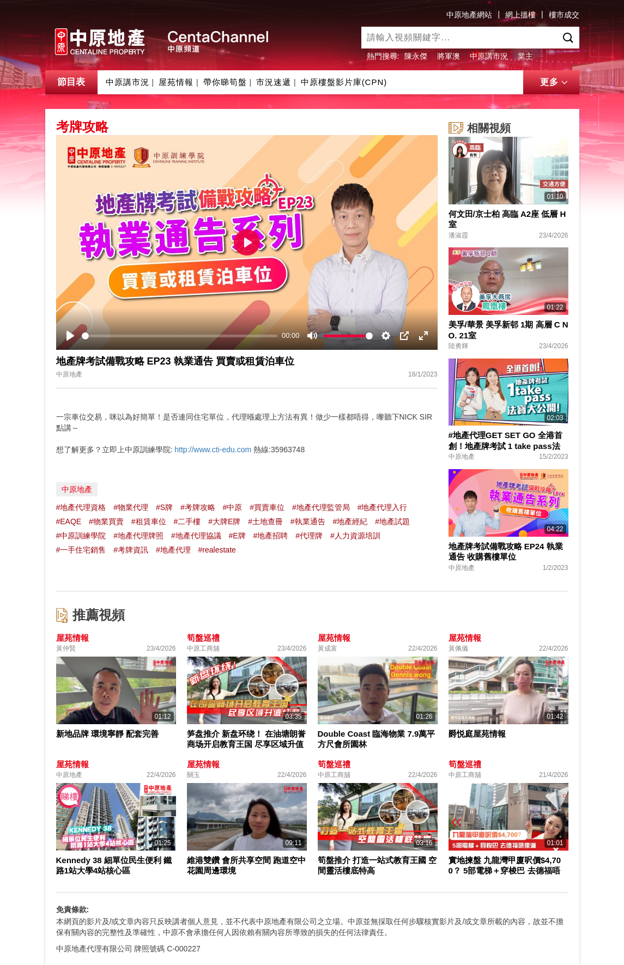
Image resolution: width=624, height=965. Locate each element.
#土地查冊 (265, 521)
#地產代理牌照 (138, 535)
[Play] (70, 335)
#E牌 (237, 535)
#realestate (217, 549)
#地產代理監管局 (321, 507)
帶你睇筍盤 (225, 82)
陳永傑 (415, 56)
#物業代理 (130, 507)
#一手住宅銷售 (81, 549)
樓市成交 (564, 14)
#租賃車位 (148, 521)
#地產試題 (392, 521)
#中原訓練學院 (81, 535)
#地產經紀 (350, 521)
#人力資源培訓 (355, 535)
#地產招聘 (270, 535)
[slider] (180, 336)
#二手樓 (187, 521)
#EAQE (69, 521)
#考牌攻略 (197, 507)
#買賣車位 (267, 507)
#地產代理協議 (196, 535)
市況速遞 (273, 82)
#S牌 (164, 507)
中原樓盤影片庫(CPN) (344, 82)
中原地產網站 (469, 14)
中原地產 (77, 489)
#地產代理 (173, 549)
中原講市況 (489, 56)
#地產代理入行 (383, 507)
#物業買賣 (106, 521)
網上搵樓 (520, 14)
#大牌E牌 (224, 521)
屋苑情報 (176, 82)
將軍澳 (448, 56)
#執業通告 (307, 521)
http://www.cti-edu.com (212, 449)
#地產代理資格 (81, 507)
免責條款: (72, 909)
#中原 (233, 507)
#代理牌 (309, 535)
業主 (525, 56)
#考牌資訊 (130, 549)
